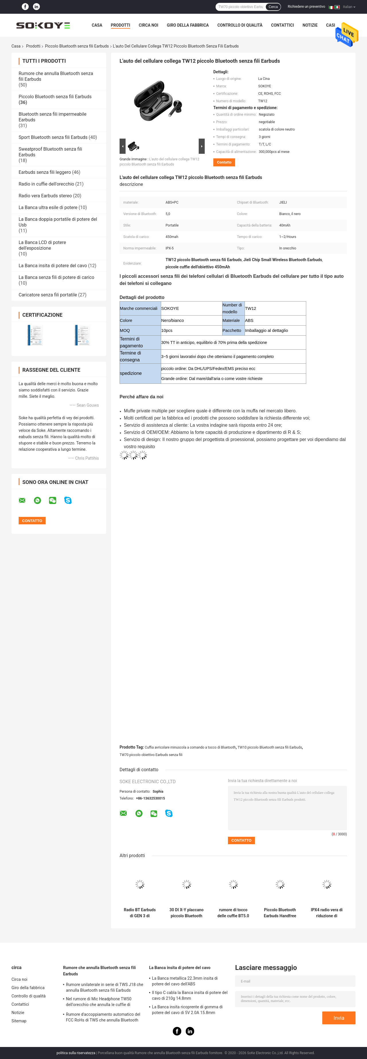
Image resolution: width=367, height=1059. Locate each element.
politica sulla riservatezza (75, 1053)
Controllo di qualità (239, 25)
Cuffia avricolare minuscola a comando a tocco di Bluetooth (190, 747)
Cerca (273, 7)
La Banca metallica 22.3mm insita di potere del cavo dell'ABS (185, 981)
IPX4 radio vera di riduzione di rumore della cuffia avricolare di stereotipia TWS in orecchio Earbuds (327, 913)
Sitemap (18, 1021)
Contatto (224, 162)
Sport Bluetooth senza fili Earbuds (53, 137)
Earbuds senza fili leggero (45, 172)
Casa (97, 25)
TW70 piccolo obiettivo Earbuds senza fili (151, 755)
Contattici (282, 25)
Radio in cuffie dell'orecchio (46, 184)
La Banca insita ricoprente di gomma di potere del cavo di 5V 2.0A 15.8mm (187, 1010)
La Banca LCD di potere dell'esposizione (42, 245)
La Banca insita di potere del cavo (53, 265)
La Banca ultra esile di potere (48, 207)
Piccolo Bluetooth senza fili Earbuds (77, 46)
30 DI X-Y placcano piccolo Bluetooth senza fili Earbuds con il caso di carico (186, 913)
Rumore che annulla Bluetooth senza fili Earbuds (99, 970)
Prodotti (120, 25)
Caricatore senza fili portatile (48, 295)
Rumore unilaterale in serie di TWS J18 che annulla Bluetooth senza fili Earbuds (104, 987)
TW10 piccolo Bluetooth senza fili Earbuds (270, 747)
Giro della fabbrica (188, 25)
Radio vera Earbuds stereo (45, 195)
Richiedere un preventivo (306, 7)
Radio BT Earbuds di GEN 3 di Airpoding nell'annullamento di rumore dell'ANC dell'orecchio (140, 913)
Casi (330, 25)
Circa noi (148, 25)
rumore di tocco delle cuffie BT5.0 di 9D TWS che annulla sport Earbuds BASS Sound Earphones (233, 913)
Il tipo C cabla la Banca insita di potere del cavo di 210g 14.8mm (190, 995)
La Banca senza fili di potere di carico (56, 277)
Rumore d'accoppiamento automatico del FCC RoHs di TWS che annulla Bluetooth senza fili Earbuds (103, 1018)
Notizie (309, 25)
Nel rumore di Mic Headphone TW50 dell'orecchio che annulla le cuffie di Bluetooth (98, 1003)
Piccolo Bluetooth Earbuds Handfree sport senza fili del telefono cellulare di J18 (280, 913)
